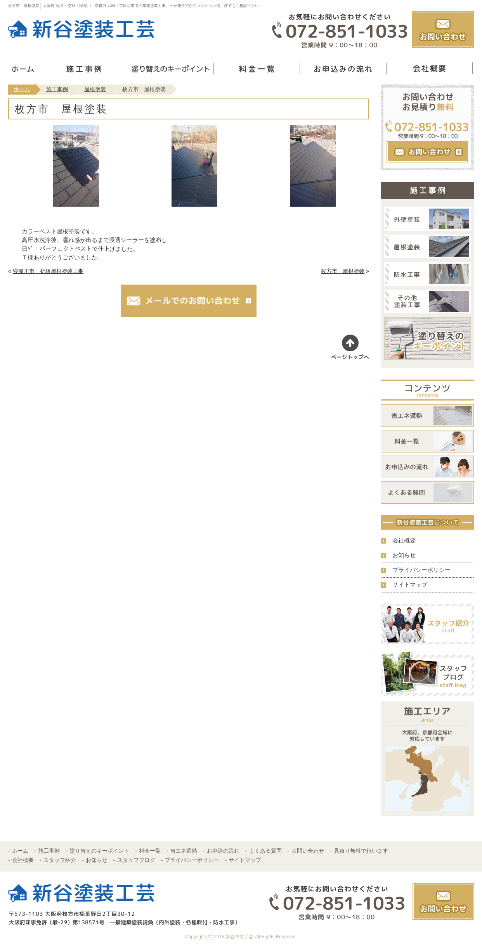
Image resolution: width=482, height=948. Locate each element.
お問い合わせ (307, 851)
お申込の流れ (223, 851)
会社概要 (404, 540)
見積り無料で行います (361, 851)
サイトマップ (409, 584)
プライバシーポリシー (421, 569)
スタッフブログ (136, 860)
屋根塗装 (95, 89)
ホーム (22, 89)
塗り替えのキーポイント (99, 851)
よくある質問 (265, 851)
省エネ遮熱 (183, 851)
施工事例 (57, 89)
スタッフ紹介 (59, 860)
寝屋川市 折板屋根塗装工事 (48, 271)
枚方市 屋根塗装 (342, 271)
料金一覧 (150, 851)
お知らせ (404, 555)
